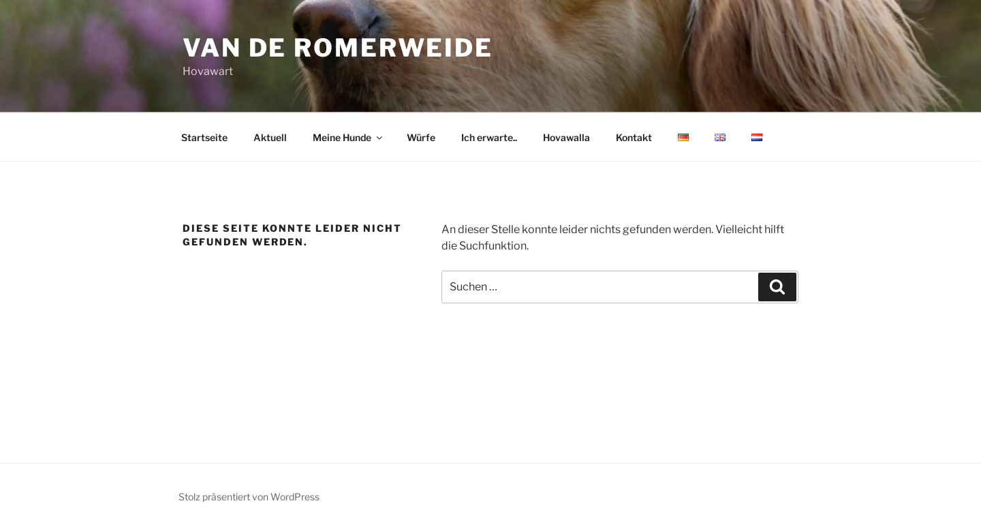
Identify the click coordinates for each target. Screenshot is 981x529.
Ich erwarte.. (489, 137)
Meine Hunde (348, 137)
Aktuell (270, 137)
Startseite (204, 137)
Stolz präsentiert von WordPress (249, 496)
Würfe (421, 137)
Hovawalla (566, 137)
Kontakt (634, 137)
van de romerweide (338, 48)
